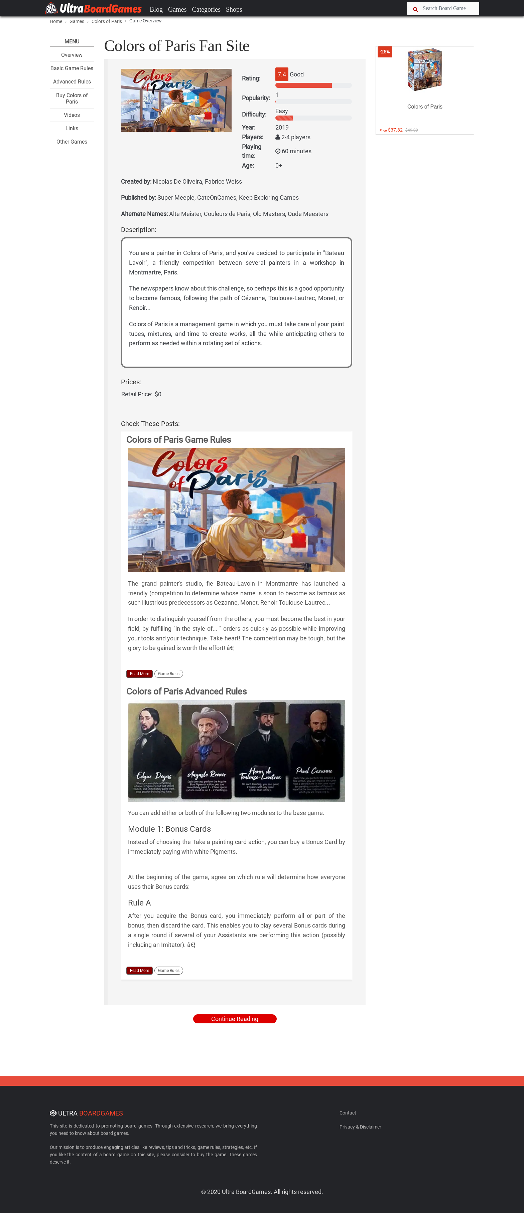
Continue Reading (234, 1018)
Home (56, 21)
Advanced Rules (72, 81)
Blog (156, 9)
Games (177, 9)
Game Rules (168, 673)
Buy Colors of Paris (72, 98)
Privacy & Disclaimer (360, 1127)
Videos (72, 115)
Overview (72, 55)
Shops (234, 9)
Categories (206, 9)
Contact (348, 1113)
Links (72, 128)
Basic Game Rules (71, 68)
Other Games (71, 142)
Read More (139, 673)
